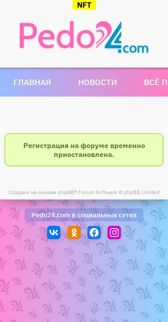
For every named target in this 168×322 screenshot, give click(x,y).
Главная (32, 82)
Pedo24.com (50, 215)
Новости (97, 82)
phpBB (66, 192)
